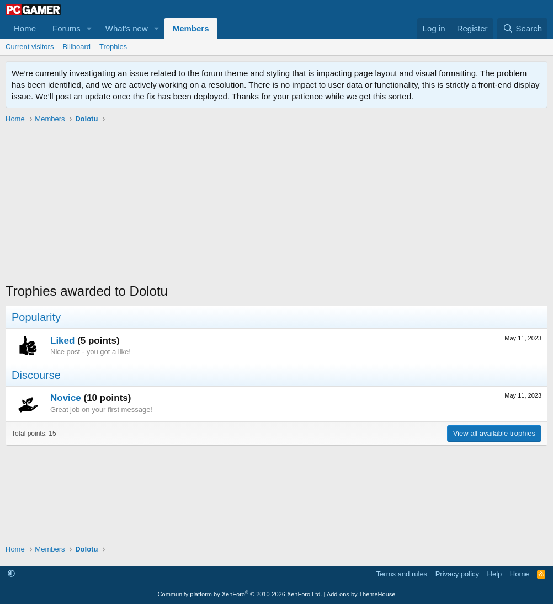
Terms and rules (401, 574)
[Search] (522, 28)
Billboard (76, 46)
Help (494, 574)
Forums (66, 28)
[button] (89, 28)
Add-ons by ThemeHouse (361, 594)
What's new (126, 28)
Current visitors (30, 46)
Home (25, 28)
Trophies (113, 46)
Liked (62, 340)
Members (191, 28)
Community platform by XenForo (240, 594)
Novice (65, 398)
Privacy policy (457, 574)
